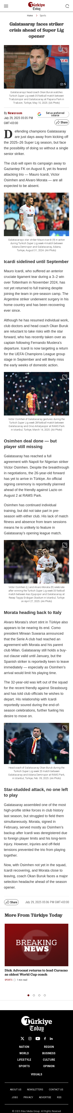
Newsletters (35, 1090)
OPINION (49, 1066)
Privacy (28, 1097)
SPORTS (24, 1066)
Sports (43, 15)
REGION (49, 1047)
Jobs (15, 1097)
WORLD (24, 1053)
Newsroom (15, 113)
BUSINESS (48, 1053)
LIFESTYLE (24, 1060)
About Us (15, 1090)
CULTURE (49, 1060)
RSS (59, 1097)
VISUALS (36, 1074)
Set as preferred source (50, 114)
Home (30, 15)
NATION (24, 1047)
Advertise (45, 1097)
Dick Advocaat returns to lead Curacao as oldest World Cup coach (36, 972)
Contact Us (56, 1090)
